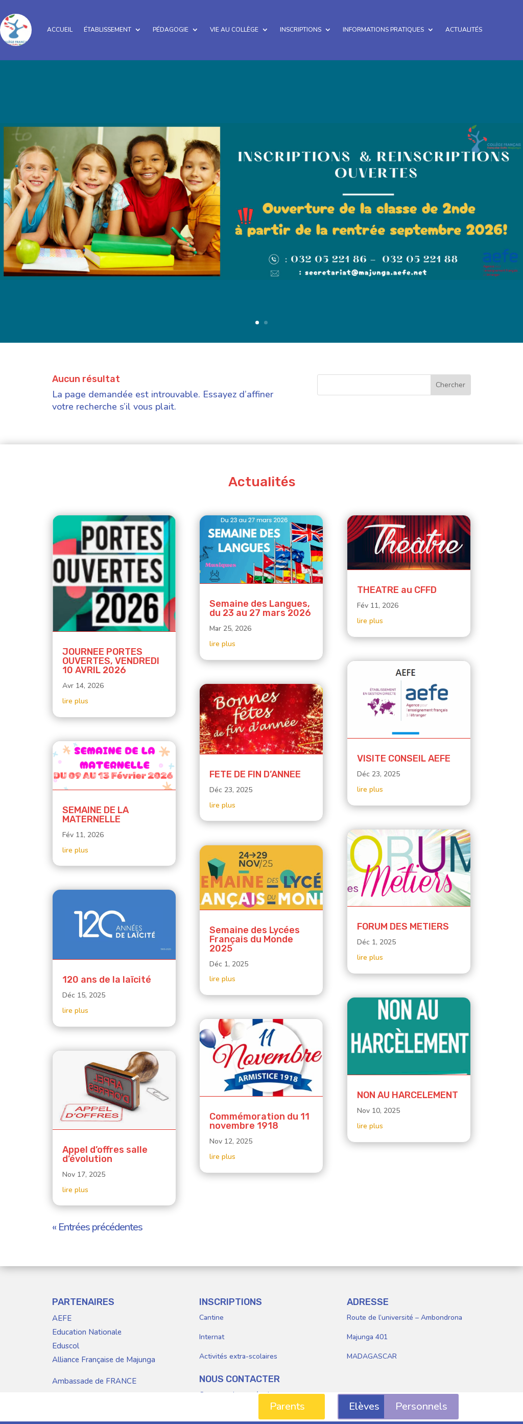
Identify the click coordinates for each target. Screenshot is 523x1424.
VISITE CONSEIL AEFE (403, 758)
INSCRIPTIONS (300, 30)
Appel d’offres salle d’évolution (105, 1154)
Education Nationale (87, 1332)
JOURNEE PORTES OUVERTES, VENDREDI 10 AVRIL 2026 (110, 661)
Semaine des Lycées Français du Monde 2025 (254, 939)
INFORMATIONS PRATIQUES (383, 30)
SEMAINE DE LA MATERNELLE (95, 814)
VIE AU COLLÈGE (234, 30)
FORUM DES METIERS (403, 926)
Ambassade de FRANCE (94, 1381)
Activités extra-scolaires (238, 1356)
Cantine (211, 1317)
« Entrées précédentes (97, 1227)
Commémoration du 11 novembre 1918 (259, 1121)
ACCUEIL (60, 30)
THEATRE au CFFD (397, 590)
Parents (287, 1406)
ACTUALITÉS (463, 30)
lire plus (75, 701)
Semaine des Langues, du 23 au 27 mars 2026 (260, 608)
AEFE (62, 1318)
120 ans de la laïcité (106, 979)
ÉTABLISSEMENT (107, 30)
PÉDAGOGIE (170, 30)
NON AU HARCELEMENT (407, 1095)
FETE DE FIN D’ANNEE (255, 774)
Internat (211, 1337)
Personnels (421, 1406)
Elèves (364, 1406)
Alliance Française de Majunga (103, 1360)
